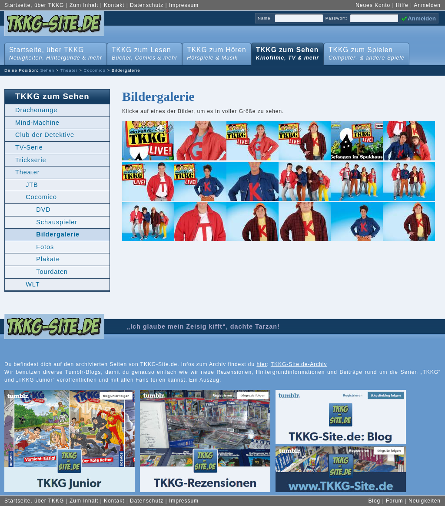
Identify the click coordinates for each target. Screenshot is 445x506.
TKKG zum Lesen (142, 52)
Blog (374, 501)
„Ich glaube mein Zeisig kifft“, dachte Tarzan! (203, 326)
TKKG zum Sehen (285, 52)
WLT (33, 284)
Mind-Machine (37, 122)
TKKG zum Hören (214, 52)
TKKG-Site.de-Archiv (299, 364)
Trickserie (30, 159)
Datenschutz (146, 5)
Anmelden (427, 5)
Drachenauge (36, 110)
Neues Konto (372, 5)
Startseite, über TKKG (34, 5)
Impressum (184, 5)
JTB (32, 184)
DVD (43, 209)
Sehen (47, 70)
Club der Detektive (44, 134)
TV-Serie (29, 147)
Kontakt (114, 5)
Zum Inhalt (84, 5)
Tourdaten (52, 271)
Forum (394, 501)
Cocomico (95, 70)
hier (261, 364)
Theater (69, 70)
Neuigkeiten (424, 501)
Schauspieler (56, 222)
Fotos (45, 246)
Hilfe (402, 5)
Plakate (48, 259)
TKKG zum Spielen (365, 52)
